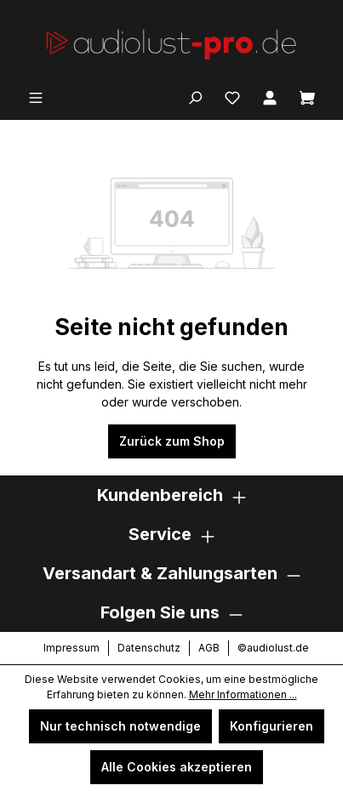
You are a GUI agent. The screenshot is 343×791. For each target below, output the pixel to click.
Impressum (71, 647)
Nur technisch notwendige (120, 726)
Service (160, 534)
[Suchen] (195, 96)
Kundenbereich (160, 495)
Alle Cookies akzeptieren (176, 767)
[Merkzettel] (232, 96)
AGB (209, 647)
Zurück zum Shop (172, 441)
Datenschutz (148, 647)
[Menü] (35, 96)
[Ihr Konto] (270, 96)
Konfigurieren (271, 726)
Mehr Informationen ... (243, 694)
